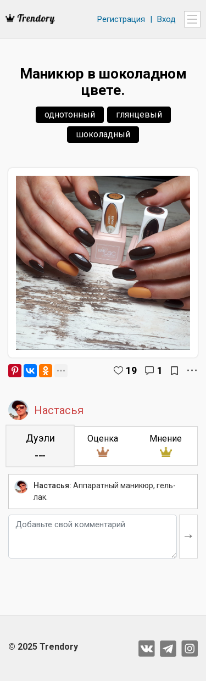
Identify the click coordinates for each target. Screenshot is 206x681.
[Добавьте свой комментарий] (92, 537)
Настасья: (52, 485)
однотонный (69, 114)
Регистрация (121, 19)
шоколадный (103, 134)
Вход (166, 19)
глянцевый (139, 114)
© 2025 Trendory (43, 646)
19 (131, 370)
